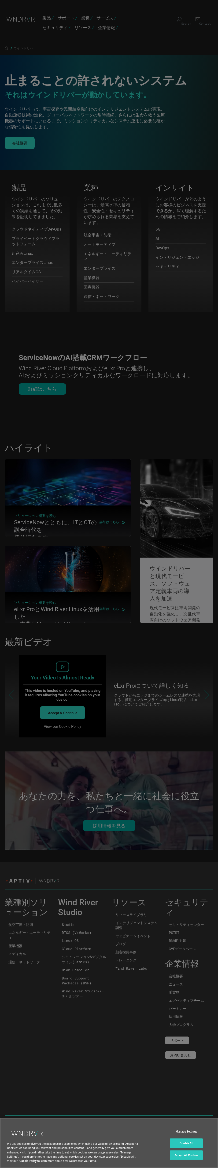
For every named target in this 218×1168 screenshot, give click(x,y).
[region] (109, 1143)
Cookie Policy (28, 1161)
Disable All (186, 1143)
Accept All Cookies (186, 1155)
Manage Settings (186, 1131)
